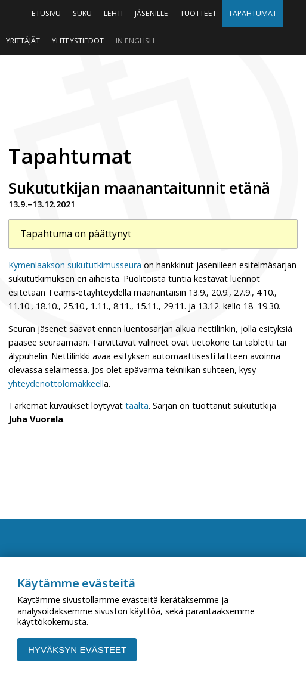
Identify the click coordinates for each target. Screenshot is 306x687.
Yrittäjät (23, 41)
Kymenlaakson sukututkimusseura (74, 265)
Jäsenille (151, 13)
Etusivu (46, 13)
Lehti (113, 13)
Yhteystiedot (78, 41)
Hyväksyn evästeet (77, 650)
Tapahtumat (252, 13)
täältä (137, 405)
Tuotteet (198, 13)
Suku (82, 13)
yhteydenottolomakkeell (56, 383)
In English (135, 41)
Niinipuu (152, 96)
